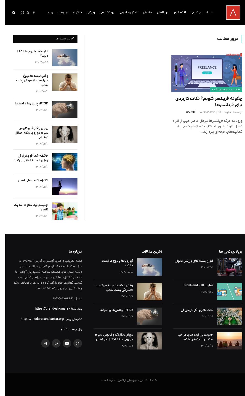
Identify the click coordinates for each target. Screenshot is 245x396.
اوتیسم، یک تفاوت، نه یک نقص (26, 207)
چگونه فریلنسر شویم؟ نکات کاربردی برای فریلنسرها (203, 102)
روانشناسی (101, 12)
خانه (204, 12)
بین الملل (158, 12)
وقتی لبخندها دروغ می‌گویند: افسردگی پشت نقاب (27, 80)
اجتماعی (190, 12)
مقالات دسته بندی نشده (221, 89)
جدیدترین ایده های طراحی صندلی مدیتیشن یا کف (190, 337)
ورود (45, 12)
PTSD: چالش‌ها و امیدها (26, 103)
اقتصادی (175, 12)
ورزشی (85, 12)
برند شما (71, 309)
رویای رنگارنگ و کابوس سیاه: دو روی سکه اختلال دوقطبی (26, 133)
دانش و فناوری (123, 12)
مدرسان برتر (69, 319)
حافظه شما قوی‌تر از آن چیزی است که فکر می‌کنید (25, 158)
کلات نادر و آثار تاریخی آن (192, 310)
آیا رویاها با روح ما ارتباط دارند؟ (27, 53)
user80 (185, 112)
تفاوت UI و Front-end (193, 285)
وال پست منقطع (66, 329)
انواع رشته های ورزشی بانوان (189, 261)
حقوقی (142, 12)
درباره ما (57, 12)
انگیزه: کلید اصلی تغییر (28, 180)
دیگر (74, 12)
